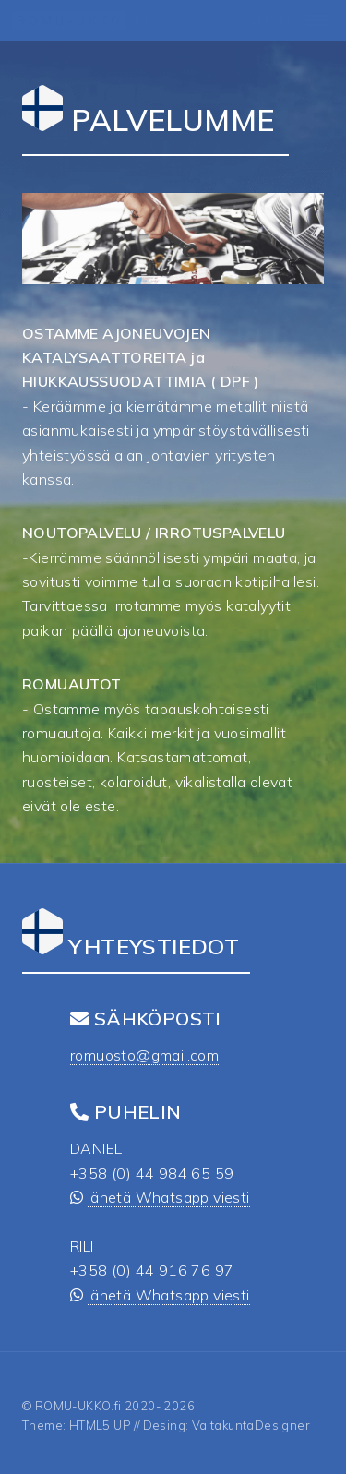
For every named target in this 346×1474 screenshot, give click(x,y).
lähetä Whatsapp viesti (169, 1197)
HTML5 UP (100, 1425)
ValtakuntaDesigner (251, 1425)
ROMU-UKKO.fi (78, 1405)
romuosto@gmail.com (144, 1055)
